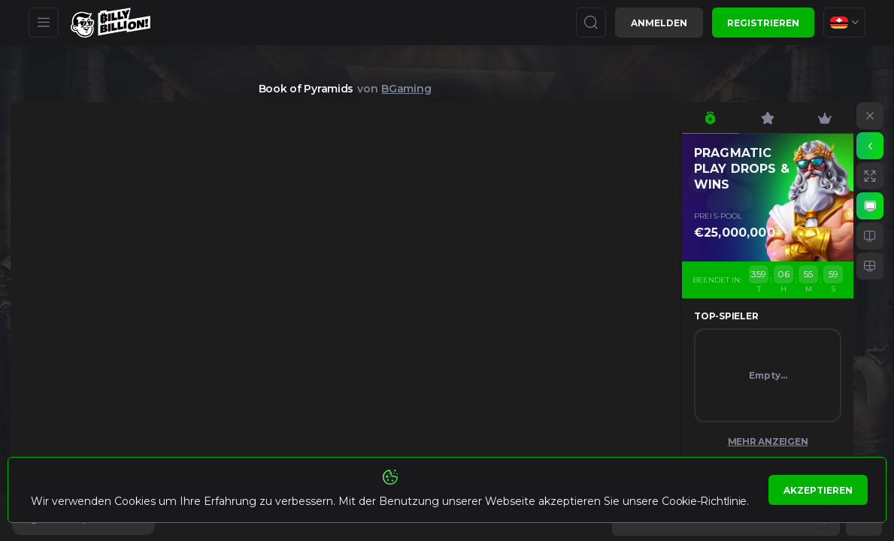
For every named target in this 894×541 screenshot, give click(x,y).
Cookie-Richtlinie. (705, 501)
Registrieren (763, 23)
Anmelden (659, 23)
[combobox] (844, 23)
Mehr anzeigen (768, 441)
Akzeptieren (818, 490)
